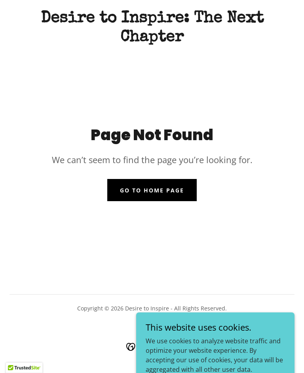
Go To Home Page (152, 190)
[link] (152, 38)
